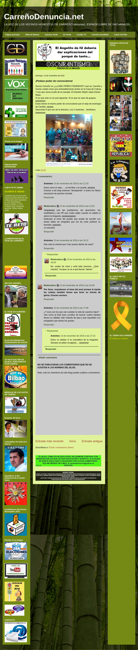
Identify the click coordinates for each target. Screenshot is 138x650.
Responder (49, 197)
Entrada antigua (92, 441)
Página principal (12, 35)
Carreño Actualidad (100, 35)
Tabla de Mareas (32, 35)
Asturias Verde (51, 35)
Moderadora (50, 206)
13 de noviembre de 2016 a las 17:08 (71, 308)
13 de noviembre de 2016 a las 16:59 (77, 285)
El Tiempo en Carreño (119, 338)
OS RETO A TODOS (14, 191)
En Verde (67, 35)
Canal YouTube (120, 35)
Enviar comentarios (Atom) (61, 447)
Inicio (72, 441)
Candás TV (81, 35)
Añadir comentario (48, 357)
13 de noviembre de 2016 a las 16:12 (71, 240)
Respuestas (52, 254)
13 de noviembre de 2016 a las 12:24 (71, 183)
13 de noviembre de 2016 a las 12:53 (77, 206)
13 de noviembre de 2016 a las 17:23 (77, 336)
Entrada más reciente (49, 441)
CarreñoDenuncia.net (44, 16)
